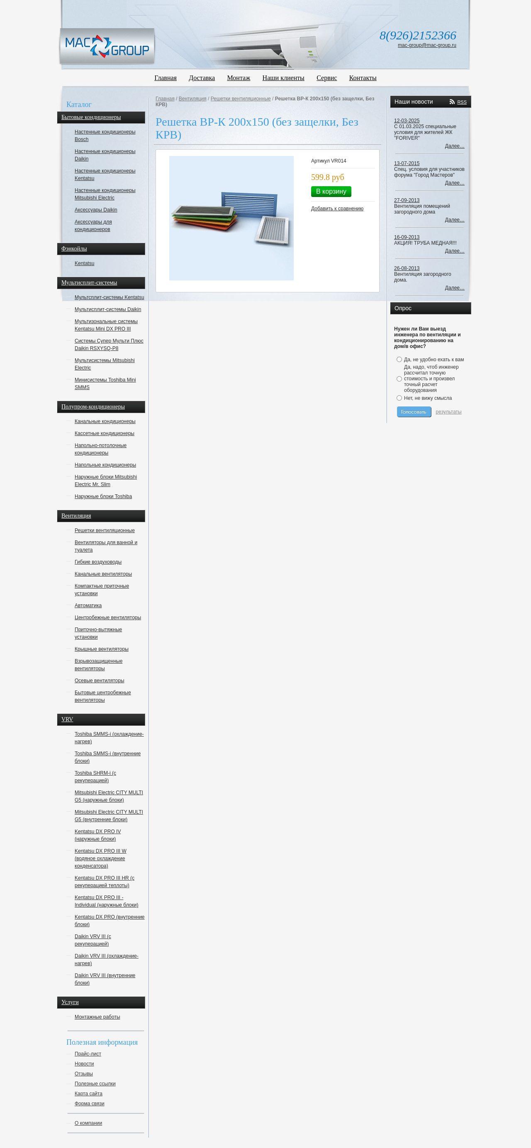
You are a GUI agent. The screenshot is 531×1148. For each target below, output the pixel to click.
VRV (67, 719)
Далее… (455, 146)
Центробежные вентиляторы (108, 617)
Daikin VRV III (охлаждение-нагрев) (107, 959)
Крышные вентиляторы (102, 649)
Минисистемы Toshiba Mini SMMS (105, 383)
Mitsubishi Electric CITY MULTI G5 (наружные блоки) (109, 796)
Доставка (202, 77)
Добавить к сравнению (337, 209)
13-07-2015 (406, 163)
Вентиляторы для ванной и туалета (106, 546)
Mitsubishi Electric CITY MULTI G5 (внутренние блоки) (109, 815)
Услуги (70, 1002)
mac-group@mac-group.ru (427, 45)
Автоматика (88, 605)
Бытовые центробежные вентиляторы (103, 696)
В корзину (331, 191)
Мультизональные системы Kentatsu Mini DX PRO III (106, 325)
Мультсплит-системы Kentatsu (109, 297)
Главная (165, 77)
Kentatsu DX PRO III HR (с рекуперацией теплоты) (104, 881)
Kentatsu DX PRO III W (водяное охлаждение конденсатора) (101, 858)
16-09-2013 (406, 237)
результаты (448, 412)
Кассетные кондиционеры (104, 433)
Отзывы (84, 1074)
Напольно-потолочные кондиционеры (101, 449)
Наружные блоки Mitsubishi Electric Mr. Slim (106, 480)
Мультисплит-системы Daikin (108, 309)
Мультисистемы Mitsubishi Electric (105, 364)
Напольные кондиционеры (105, 465)
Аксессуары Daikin (96, 210)
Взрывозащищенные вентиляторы (98, 664)
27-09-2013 (406, 200)
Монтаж (239, 77)
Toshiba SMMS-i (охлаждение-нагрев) (109, 737)
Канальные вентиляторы (103, 574)
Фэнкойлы (74, 249)
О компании (88, 1123)
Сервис (327, 77)
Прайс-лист (88, 1054)
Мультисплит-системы (89, 283)
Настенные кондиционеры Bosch (105, 135)
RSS (462, 102)
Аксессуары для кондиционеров (93, 225)
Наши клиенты (283, 77)
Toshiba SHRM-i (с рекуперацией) (95, 776)
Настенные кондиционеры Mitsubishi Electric (105, 194)
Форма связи (90, 1104)
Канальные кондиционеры (105, 421)
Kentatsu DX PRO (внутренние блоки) (110, 920)
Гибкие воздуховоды (98, 562)
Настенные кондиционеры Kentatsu (105, 174)
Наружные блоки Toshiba (103, 496)
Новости (84, 1064)
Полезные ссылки (95, 1084)
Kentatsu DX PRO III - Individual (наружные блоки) (106, 901)
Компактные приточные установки (102, 589)
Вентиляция (76, 516)
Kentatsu (84, 263)
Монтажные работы (97, 1017)
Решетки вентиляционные (105, 530)
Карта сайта (88, 1094)
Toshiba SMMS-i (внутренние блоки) (108, 757)
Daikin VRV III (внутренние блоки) (105, 979)
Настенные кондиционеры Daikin (105, 155)
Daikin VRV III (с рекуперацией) (93, 940)
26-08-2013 (406, 268)
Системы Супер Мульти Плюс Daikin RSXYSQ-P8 (109, 344)
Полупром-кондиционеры (93, 407)
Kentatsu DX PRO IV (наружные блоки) (98, 835)
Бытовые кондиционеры (91, 117)
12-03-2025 (406, 121)
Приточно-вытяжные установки (98, 633)
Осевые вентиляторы (99, 680)
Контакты (363, 77)
